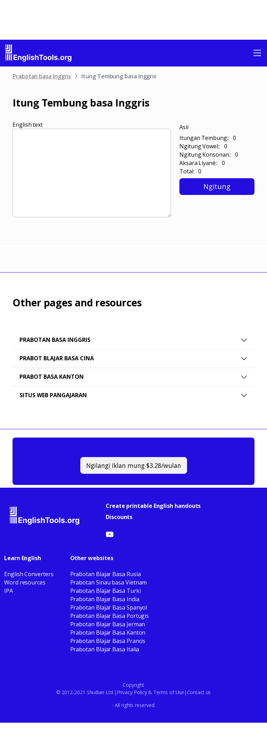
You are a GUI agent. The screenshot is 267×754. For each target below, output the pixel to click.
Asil (183, 127)
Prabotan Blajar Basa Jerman (107, 624)
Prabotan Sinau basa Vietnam (108, 582)
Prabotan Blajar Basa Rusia (105, 574)
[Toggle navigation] (257, 53)
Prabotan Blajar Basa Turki (105, 591)
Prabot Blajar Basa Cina (56, 358)
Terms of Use (168, 692)
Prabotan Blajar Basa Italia (104, 649)
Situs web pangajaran (53, 395)
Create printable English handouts (153, 506)
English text (28, 124)
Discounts (119, 517)
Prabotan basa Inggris (42, 76)
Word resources (25, 582)
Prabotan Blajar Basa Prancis (108, 641)
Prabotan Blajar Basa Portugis (109, 616)
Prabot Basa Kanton (51, 376)
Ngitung (216, 186)
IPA (8, 591)
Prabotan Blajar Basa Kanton (108, 632)
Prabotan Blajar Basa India (104, 599)
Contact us (199, 692)
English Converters (29, 574)
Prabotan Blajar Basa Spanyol (108, 607)
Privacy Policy (132, 692)
